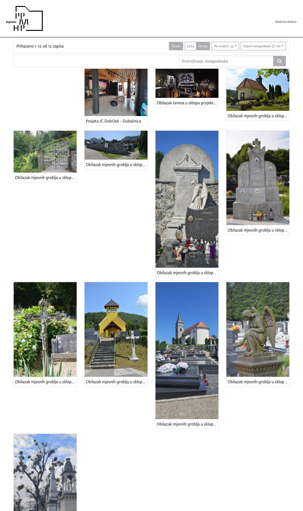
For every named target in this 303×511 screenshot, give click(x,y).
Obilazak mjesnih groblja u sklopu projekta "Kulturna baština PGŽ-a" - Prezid (187, 272)
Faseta (176, 46)
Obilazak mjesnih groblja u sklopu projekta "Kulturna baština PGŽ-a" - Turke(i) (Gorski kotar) (46, 177)
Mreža (203, 46)
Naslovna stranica (286, 21)
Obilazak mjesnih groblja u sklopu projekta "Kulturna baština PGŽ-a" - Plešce (258, 230)
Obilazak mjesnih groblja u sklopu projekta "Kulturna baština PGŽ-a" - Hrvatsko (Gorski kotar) (117, 381)
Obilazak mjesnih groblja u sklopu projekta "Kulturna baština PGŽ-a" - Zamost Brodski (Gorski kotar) (258, 116)
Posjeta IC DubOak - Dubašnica (113, 121)
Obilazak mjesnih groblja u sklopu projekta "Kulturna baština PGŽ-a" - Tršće (117, 164)
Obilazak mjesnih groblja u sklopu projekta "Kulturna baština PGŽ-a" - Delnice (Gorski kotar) (258, 381)
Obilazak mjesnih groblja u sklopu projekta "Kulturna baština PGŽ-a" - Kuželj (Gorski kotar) (46, 381)
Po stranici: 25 (224, 46)
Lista (190, 46)
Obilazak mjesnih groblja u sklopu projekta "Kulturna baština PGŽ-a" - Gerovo (187, 424)
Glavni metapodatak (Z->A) (261, 46)
